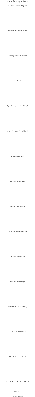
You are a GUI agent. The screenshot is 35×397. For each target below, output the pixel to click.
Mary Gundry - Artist (17, 1)
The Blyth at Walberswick (17, 332)
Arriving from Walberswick (17, 56)
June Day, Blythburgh (17, 281)
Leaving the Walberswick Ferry (17, 231)
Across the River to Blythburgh (17, 131)
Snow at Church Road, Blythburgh (17, 382)
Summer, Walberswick (17, 206)
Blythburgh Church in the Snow (18, 357)
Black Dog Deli (18, 81)
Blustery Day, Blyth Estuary (17, 307)
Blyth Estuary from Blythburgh (17, 106)
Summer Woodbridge (17, 256)
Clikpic (21, 396)
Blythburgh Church (17, 156)
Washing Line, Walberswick (17, 30)
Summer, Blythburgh (17, 181)
